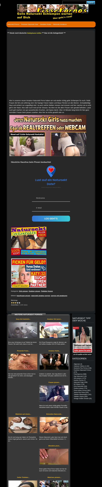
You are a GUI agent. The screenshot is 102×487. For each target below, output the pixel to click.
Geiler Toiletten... (23, 477)
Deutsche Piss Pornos (81, 368)
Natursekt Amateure (60, 24)
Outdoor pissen (34, 291)
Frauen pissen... (54, 382)
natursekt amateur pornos (40, 296)
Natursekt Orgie (79, 382)
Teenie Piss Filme (79, 392)
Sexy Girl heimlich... (23, 319)
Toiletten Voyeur (47, 291)
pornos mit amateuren (59, 296)
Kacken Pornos (78, 380)
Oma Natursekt (78, 386)
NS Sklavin (77, 384)
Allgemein (77, 364)
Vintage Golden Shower (81, 398)
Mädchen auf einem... (23, 414)
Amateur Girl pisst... (54, 319)
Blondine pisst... (54, 446)
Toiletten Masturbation (81, 394)
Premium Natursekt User (29, 24)
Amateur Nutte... (54, 351)
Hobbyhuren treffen (34, 33)
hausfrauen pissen (23, 296)
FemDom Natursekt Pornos (82, 370)
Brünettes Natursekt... (54, 414)
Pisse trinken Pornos (80, 390)
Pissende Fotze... (23, 351)
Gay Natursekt (78, 376)
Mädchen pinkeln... (54, 477)
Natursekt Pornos (13, 24)
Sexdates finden (45, 24)
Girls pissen (23, 291)
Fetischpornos (78, 374)
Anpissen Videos (79, 366)
